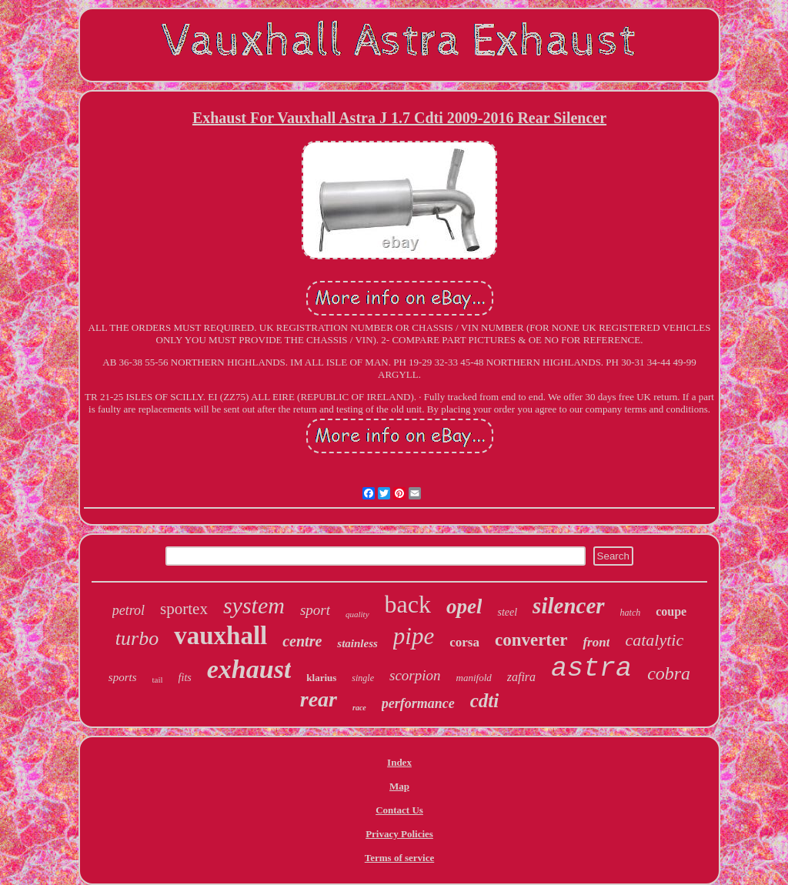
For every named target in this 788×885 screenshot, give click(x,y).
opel (464, 606)
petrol (128, 610)
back (408, 604)
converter (531, 640)
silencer (568, 605)
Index (399, 762)
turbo (137, 638)
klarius (321, 677)
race (359, 707)
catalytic (654, 640)
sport (315, 610)
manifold (474, 677)
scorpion (415, 675)
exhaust (249, 669)
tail (157, 679)
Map (399, 786)
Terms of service (400, 857)
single (363, 678)
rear (318, 699)
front (596, 642)
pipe (413, 636)
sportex (184, 608)
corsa (464, 642)
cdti (484, 700)
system (254, 605)
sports (123, 677)
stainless (357, 643)
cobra (668, 673)
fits (185, 677)
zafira (521, 676)
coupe (671, 611)
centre (302, 641)
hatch (630, 612)
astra (591, 668)
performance (418, 703)
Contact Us (399, 810)
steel (507, 612)
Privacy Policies (399, 834)
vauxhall (220, 636)
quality (357, 614)
